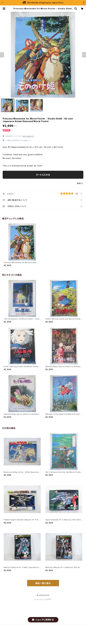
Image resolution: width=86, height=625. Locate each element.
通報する (80, 183)
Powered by (43, 599)
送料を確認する (28, 136)
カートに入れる (43, 174)
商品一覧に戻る (43, 583)
